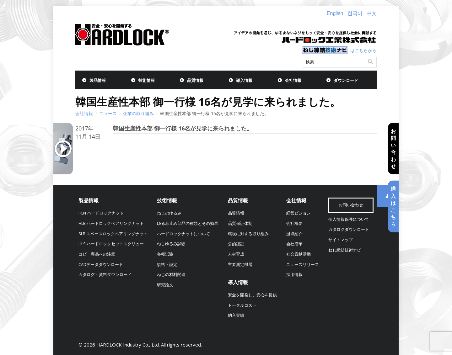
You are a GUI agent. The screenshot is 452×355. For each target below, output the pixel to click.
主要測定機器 (240, 264)
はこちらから (363, 50)
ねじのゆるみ (169, 213)
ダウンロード (346, 80)
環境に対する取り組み (248, 233)
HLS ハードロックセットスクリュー (111, 243)
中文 (372, 13)
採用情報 (294, 274)
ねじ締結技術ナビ (344, 250)
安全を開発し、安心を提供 (252, 295)
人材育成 (236, 254)
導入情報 (244, 80)
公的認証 (236, 243)
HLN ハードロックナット (101, 213)
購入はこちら (393, 206)
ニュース (108, 113)
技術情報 (146, 80)
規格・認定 (167, 264)
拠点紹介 (294, 233)
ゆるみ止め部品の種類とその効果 (187, 223)
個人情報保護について (348, 219)
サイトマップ (340, 239)
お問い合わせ (393, 149)
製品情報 (97, 80)
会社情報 (293, 80)
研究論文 (165, 285)
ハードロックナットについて (183, 233)
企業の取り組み (138, 113)
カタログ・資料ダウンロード (105, 274)
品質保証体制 (240, 223)
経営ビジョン (298, 213)
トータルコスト (242, 305)
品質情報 (195, 80)
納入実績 (236, 315)
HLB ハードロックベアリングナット (111, 223)
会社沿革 (294, 243)
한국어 (355, 13)
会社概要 (294, 223)
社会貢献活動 (298, 254)
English (335, 13)
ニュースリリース (302, 264)
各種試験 (165, 254)
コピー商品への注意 (96, 254)
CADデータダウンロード (100, 264)
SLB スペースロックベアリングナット (113, 233)
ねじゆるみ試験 (171, 243)
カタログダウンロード (348, 229)
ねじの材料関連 (171, 274)
